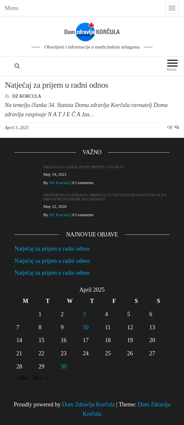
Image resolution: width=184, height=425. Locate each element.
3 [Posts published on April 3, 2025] (84, 314)
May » (40, 378)
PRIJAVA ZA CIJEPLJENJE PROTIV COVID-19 (83, 167)
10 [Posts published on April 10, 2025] (86, 327)
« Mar (21, 378)
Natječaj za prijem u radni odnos (56, 85)
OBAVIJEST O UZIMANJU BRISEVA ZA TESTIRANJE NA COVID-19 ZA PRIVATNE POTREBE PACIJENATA (104, 197)
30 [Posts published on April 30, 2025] (63, 366)
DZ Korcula (26, 96)
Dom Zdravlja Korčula (88, 404)
